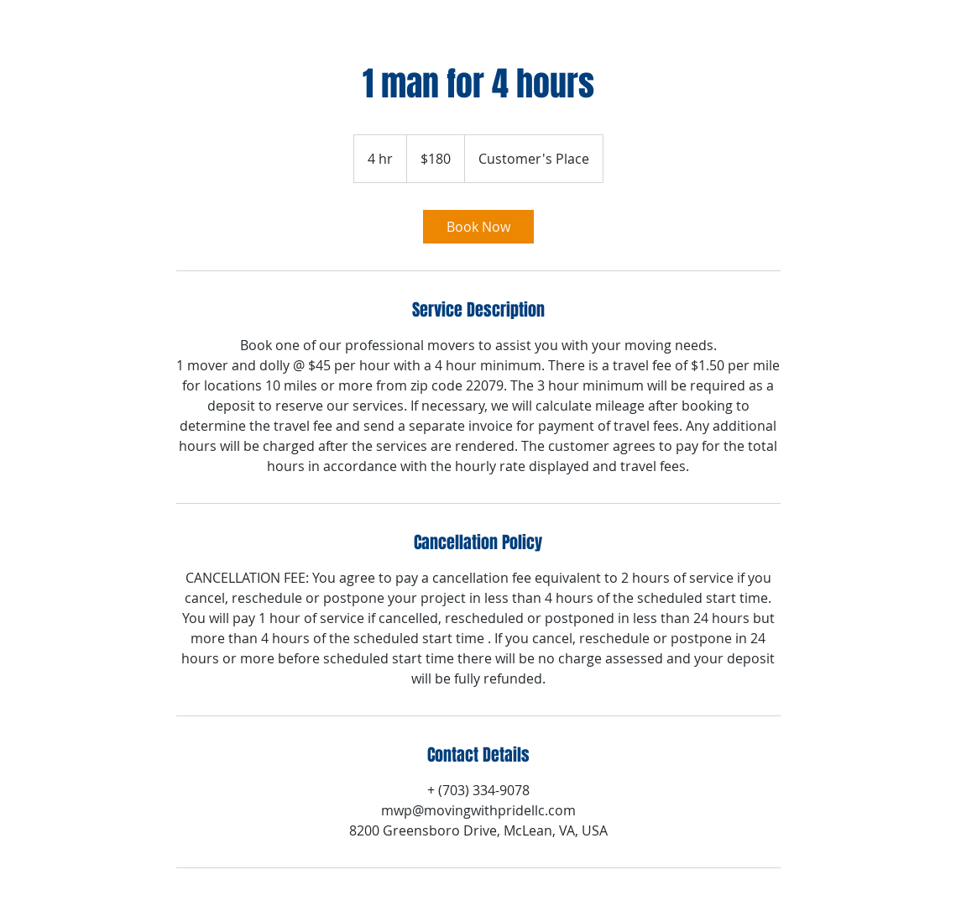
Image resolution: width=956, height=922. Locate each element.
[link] (478, 227)
